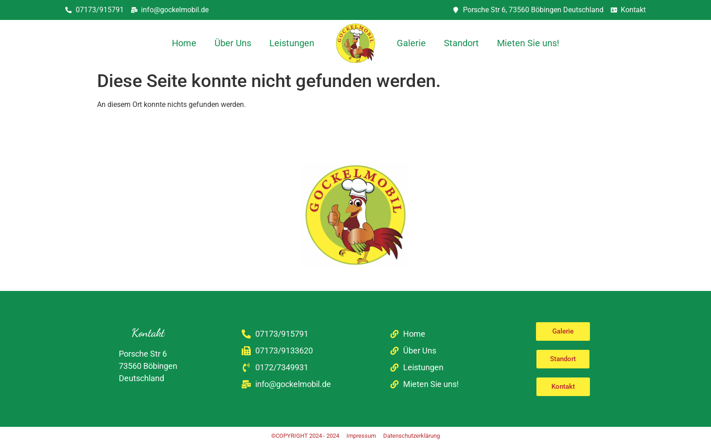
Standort (461, 43)
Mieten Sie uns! (528, 43)
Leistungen (291, 43)
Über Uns (232, 43)
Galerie (411, 43)
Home (184, 43)
